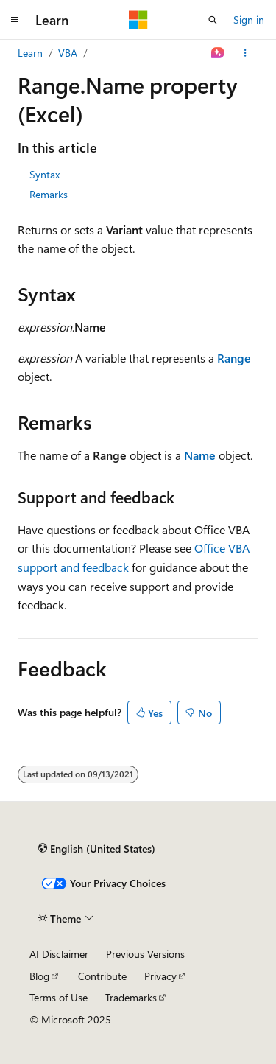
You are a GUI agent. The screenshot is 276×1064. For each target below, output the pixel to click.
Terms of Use (58, 997)
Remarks (48, 194)
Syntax (44, 174)
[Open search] (212, 20)
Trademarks (131, 997)
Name (200, 455)
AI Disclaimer (58, 954)
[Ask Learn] (218, 53)
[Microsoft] (138, 19)
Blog (39, 976)
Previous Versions (145, 954)
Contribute (102, 976)
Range (234, 357)
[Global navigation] (14, 20)
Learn (30, 53)
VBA (67, 53)
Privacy (160, 976)
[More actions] (245, 53)
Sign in (248, 20)
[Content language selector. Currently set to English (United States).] (96, 849)
